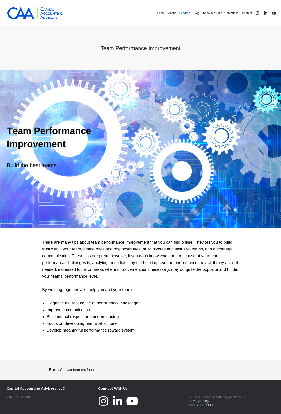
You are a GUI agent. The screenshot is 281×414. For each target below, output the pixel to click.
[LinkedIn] (264, 13)
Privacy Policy (199, 401)
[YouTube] (272, 13)
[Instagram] (256, 13)
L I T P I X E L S (205, 404)
